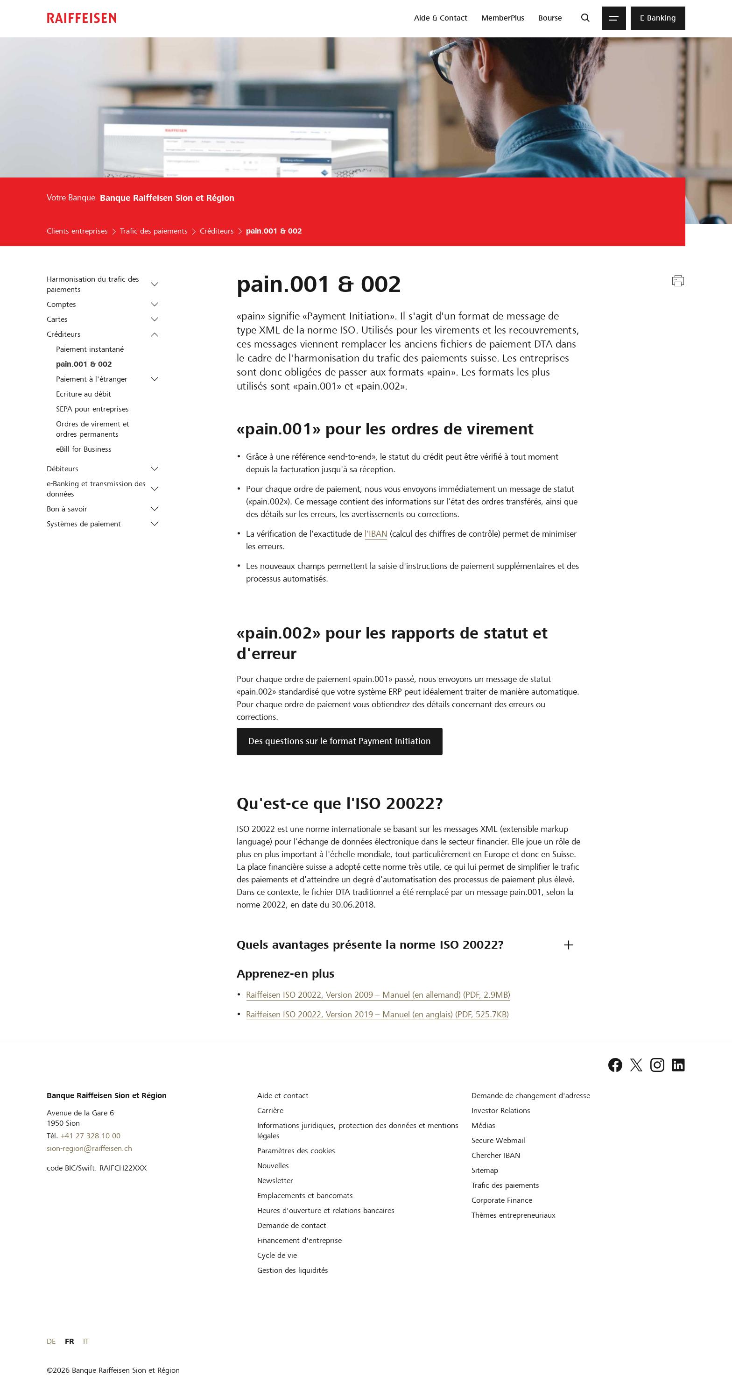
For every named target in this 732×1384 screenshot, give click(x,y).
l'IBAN (376, 534)
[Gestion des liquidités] (292, 1270)
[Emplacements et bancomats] (305, 1195)
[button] (154, 284)
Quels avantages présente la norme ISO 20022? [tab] (370, 944)
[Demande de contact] (291, 1225)
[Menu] (614, 18)
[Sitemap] (485, 1170)
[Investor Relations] (501, 1110)
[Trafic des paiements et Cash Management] (505, 1185)
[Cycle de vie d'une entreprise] (277, 1255)
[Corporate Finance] (502, 1200)
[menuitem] (440, 18)
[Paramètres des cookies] (296, 1150)
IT (682, 1341)
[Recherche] (585, 18)
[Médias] (483, 1125)
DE (647, 1341)
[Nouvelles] (273, 1165)
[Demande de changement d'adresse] (531, 1095)
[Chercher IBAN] (496, 1155)
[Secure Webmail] (498, 1140)
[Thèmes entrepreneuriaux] (514, 1215)
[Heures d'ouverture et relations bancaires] (325, 1210)
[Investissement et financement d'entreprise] (299, 1240)
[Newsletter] (275, 1180)
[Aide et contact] (283, 1095)
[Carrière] (270, 1110)
